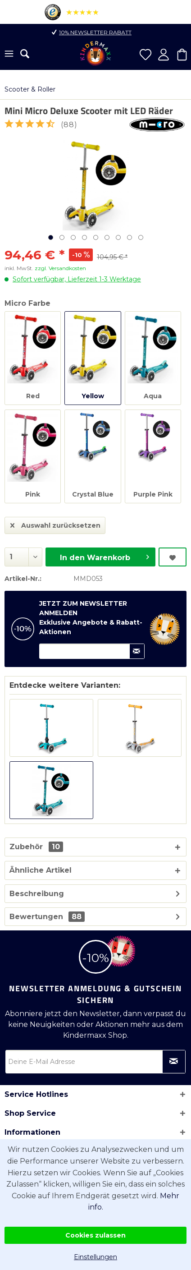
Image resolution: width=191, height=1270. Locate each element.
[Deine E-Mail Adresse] (95, 1061)
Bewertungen (36, 916)
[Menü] (9, 54)
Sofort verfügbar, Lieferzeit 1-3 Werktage (77, 279)
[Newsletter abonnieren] (174, 1061)
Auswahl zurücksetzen (55, 523)
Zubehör (36, 846)
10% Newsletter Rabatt (95, 32)
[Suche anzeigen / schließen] (25, 53)
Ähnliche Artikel (40, 870)
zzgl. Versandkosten (60, 268)
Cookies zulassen (95, 1235)
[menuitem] (9, 54)
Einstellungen (95, 1257)
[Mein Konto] (164, 54)
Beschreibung (36, 893)
